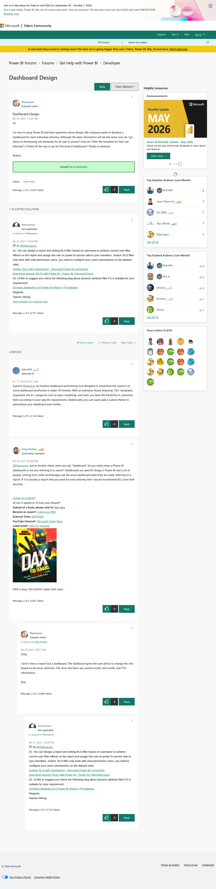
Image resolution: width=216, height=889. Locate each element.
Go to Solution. (78, 167)
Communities (106, 25)
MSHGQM (37, 516)
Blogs (122, 25)
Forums (59, 25)
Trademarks (208, 864)
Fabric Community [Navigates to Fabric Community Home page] (37, 25)
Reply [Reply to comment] (127, 321)
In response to (25, 233)
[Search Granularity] (110, 42)
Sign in (174, 34)
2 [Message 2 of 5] (23, 600)
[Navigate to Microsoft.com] (9, 26)
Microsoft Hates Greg (49, 521)
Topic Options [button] (123, 86)
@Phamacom (28, 245)
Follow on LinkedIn (24, 498)
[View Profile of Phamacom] (28, 102)
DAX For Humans (39, 526)
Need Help (29, 181)
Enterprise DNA (46, 512)
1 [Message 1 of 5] (23, 189)
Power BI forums (22, 62)
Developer (111, 62)
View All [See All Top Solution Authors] (153, 242)
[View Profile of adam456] (27, 369)
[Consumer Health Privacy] (47, 877)
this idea (60, 507)
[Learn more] (158, 156)
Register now (11, 14)
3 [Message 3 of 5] (31, 693)
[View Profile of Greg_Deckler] (29, 449)
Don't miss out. (179, 49)
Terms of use (190, 864)
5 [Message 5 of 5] (23, 415)
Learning (136, 25)
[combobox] (168, 42)
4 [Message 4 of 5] (23, 312)
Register (161, 34)
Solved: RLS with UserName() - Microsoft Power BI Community (50, 269)
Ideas (90, 25)
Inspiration (75, 25)
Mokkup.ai (29, 386)
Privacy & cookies (170, 864)
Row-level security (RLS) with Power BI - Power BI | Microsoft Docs (53, 273)
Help (186, 34)
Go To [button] (198, 34)
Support (151, 25)
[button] (102, 86)
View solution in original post (30, 301)
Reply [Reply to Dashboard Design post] (127, 189)
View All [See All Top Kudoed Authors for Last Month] (153, 317)
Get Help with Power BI (78, 62)
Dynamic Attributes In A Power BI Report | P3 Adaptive (45, 287)
